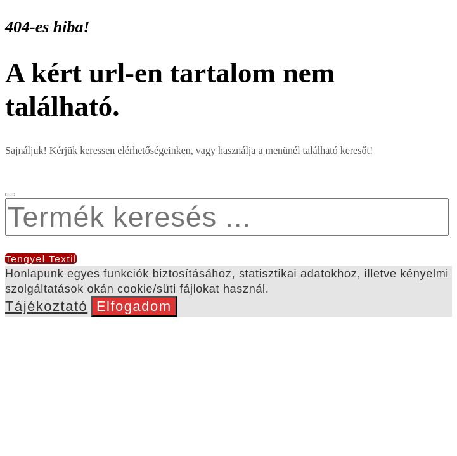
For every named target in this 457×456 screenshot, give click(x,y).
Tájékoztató (46, 306)
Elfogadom (134, 306)
